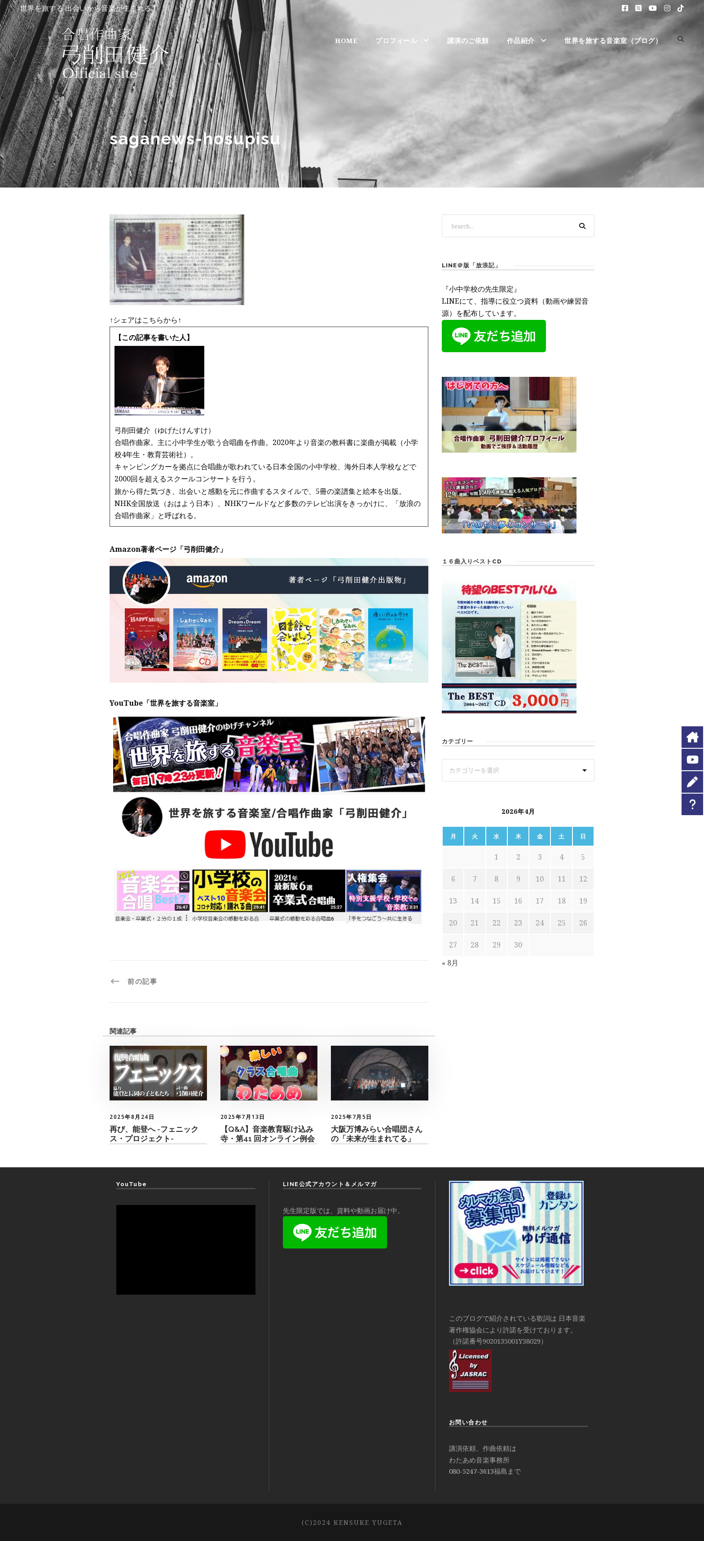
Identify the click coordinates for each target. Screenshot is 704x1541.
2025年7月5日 (351, 1117)
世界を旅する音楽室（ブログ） (613, 40)
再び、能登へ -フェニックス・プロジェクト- (154, 1134)
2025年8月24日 (132, 1117)
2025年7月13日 (242, 1117)
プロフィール (396, 40)
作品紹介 (521, 40)
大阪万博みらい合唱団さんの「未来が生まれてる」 (376, 1134)
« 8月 (450, 963)
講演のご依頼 (468, 40)
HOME (346, 40)
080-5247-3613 (471, 1471)
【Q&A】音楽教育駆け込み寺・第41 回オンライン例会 (267, 1134)
